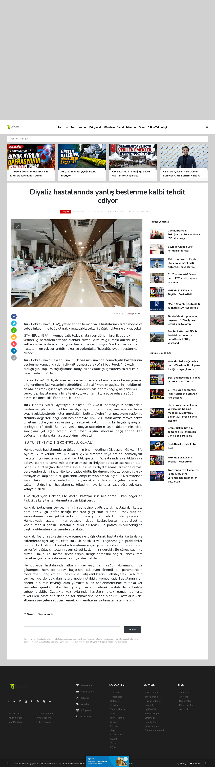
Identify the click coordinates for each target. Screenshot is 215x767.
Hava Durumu (152, 692)
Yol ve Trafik (151, 696)
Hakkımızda (14, 713)
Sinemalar (150, 717)
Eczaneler (150, 705)
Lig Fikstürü (151, 709)
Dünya (113, 738)
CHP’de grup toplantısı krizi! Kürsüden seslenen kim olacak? (182, 394)
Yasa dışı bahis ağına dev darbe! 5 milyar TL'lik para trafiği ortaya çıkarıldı (184, 365)
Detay (182, 763)
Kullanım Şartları (45, 713)
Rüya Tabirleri (186, 705)
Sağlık (25, 138)
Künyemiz (83, 710)
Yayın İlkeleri (15, 717)
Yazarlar (82, 698)
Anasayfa (14, 138)
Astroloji (183, 709)
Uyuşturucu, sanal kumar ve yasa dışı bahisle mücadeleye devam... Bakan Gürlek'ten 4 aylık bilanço (183, 412)
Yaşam (113, 743)
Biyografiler (185, 701)
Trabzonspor (79, 127)
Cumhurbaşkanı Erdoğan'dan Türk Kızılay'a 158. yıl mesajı (184, 234)
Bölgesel (95, 127)
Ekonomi (114, 726)
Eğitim (113, 747)
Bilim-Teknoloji (157, 127)
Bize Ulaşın (84, 716)
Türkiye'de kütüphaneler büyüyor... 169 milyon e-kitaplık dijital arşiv (182, 320)
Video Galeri (85, 691)
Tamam (195, 763)
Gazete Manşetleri (154, 730)
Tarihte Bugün (152, 713)
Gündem (109, 127)
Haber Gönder (43, 722)
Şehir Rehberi (152, 726)
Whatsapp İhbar (44, 717)
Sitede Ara (184, 692)
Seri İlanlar (150, 722)
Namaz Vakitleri (153, 701)
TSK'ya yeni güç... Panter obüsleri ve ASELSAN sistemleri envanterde (183, 263)
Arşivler (82, 704)
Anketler (183, 696)
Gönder (132, 629)
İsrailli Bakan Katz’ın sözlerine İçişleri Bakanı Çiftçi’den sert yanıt (182, 432)
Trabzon (63, 127)
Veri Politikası (15, 722)
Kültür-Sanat (117, 734)
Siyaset (114, 722)
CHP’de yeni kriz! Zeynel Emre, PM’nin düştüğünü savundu (182, 278)
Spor (142, 127)
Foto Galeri (84, 685)
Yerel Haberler (126, 127)
